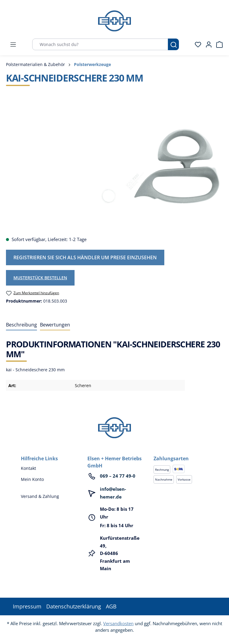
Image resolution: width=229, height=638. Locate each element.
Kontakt (28, 468)
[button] (181, 452)
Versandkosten (118, 623)
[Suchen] (173, 44)
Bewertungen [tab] (55, 324)
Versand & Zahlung (40, 496)
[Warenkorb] (217, 44)
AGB (111, 606)
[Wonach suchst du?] (100, 44)
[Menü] (13, 44)
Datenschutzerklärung (73, 606)
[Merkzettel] (196, 44)
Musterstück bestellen (40, 277)
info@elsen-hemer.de (113, 493)
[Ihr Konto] (207, 44)
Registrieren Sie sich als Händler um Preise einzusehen (85, 257)
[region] (114, 167)
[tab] (21, 325)
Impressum (27, 606)
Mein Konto (32, 479)
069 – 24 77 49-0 (117, 476)
